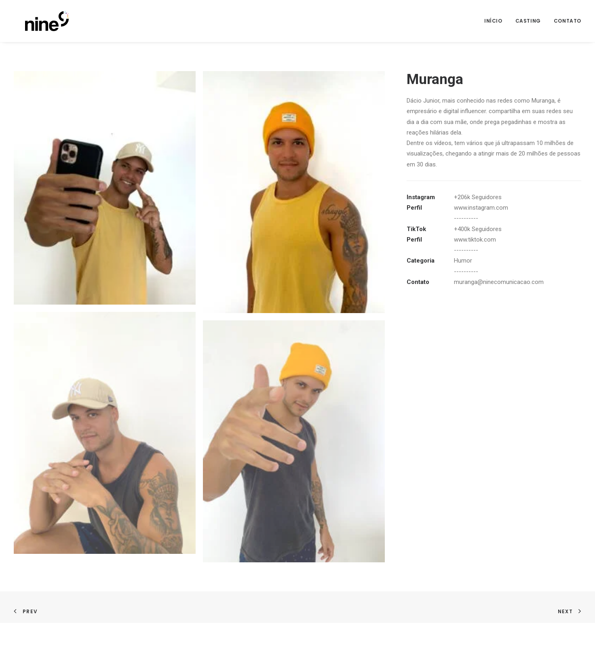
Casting (528, 20)
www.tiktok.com (475, 239)
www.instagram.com (481, 207)
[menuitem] (496, 21)
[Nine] (36, 21)
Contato (567, 20)
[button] (105, 188)
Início (493, 20)
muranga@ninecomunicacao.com (499, 282)
